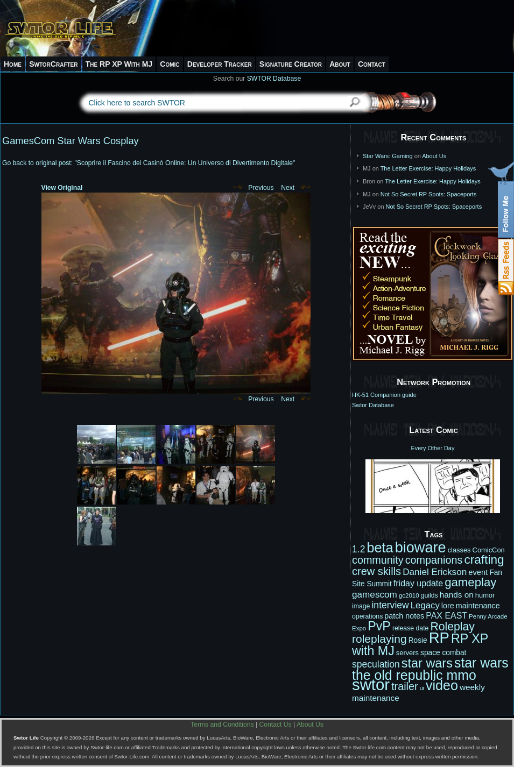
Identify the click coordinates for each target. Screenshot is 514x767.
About (339, 64)
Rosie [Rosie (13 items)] (418, 640)
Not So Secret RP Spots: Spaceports (429, 194)
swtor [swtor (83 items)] (371, 684)
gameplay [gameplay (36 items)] (470, 582)
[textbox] (208, 103)
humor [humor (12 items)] (485, 595)
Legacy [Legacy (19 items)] (425, 605)
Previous (253, 187)
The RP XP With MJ (119, 64)
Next (295, 187)
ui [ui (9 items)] (422, 688)
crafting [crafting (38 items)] (484, 559)
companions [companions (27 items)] (434, 560)
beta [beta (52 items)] (380, 547)
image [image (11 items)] (361, 606)
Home (13, 64)
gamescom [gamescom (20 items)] (374, 594)
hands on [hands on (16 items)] (457, 594)
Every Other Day (433, 448)
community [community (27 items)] (378, 560)
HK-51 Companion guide (384, 395)
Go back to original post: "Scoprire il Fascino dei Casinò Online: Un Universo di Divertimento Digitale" (148, 163)
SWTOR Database (274, 78)
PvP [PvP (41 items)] (379, 626)
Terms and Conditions (222, 724)
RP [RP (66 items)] (439, 637)
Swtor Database (373, 405)
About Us (434, 156)
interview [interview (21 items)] (390, 605)
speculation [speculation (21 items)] (376, 664)
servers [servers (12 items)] (407, 653)
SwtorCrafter (53, 64)
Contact (371, 64)
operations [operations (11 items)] (367, 616)
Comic (169, 64)
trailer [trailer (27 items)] (404, 686)
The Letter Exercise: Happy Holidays (428, 168)
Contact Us (275, 724)
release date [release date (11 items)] (410, 628)
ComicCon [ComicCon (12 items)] (489, 550)
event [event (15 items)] (478, 572)
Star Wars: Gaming (388, 156)
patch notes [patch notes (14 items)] (404, 616)
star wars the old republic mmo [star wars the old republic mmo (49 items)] (430, 669)
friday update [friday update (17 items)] (418, 583)
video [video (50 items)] (442, 685)
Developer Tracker (219, 64)
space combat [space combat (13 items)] (443, 653)
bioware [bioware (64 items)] (420, 547)
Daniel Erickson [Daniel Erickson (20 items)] (435, 571)
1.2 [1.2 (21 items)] (358, 549)
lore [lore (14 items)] (447, 605)
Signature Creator (290, 64)
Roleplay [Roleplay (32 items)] (452, 626)
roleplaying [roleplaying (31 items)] (379, 639)
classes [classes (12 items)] (459, 550)
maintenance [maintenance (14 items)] (478, 605)
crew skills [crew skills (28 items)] (376, 571)
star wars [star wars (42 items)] (427, 663)
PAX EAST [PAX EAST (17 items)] (446, 615)
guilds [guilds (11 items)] (429, 595)
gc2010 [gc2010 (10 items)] (409, 595)
